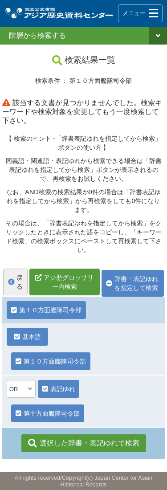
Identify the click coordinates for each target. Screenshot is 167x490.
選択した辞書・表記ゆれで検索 (83, 443)
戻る (15, 282)
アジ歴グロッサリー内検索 (69, 282)
